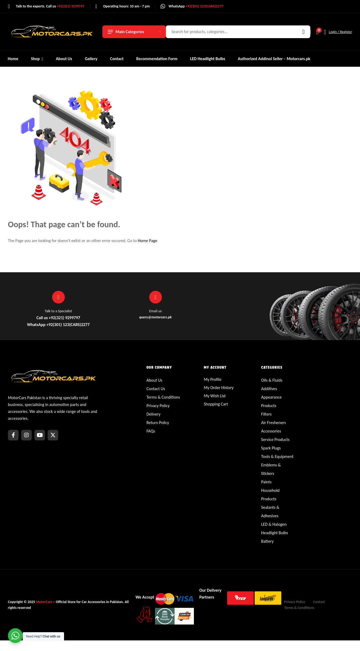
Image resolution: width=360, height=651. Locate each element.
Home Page (147, 240)
